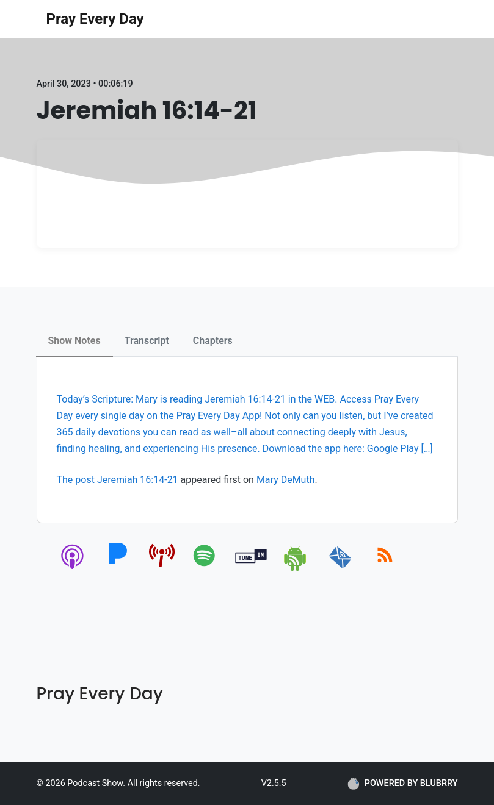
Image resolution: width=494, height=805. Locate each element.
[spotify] (206, 568)
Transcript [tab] (147, 340)
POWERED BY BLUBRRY (402, 784)
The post (77, 479)
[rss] (385, 568)
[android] (296, 568)
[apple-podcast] (73, 568)
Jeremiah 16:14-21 (137, 479)
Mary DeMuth (285, 479)
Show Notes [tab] (74, 340)
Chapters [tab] (213, 340)
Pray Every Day (95, 18)
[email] (340, 568)
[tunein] (251, 568)
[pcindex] (162, 568)
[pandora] (117, 568)
